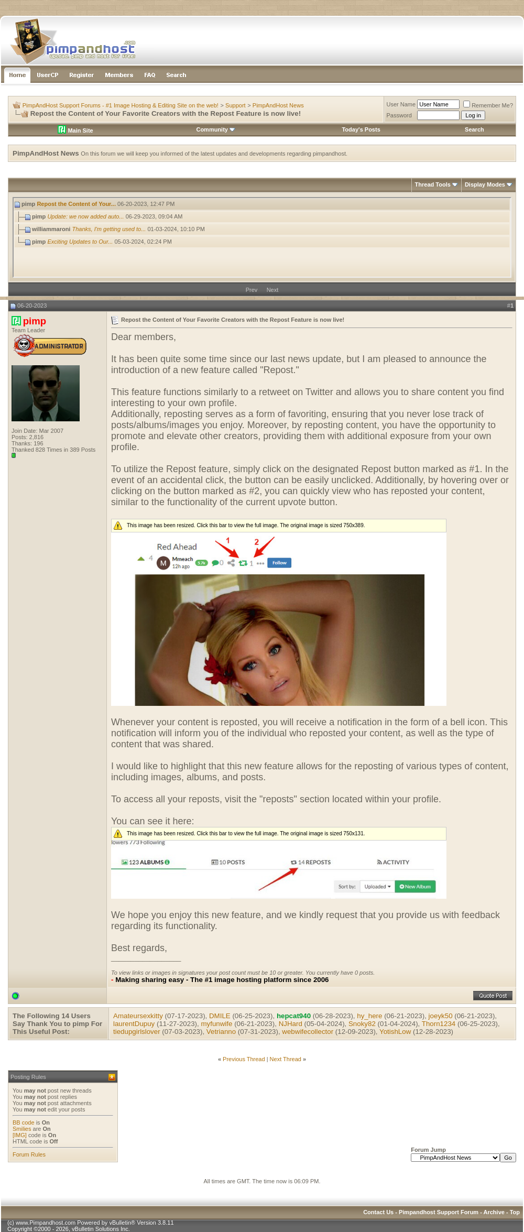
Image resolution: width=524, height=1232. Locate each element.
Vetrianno (221, 1031)
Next (273, 290)
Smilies (22, 1129)
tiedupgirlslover (136, 1031)
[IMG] (20, 1135)
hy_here (369, 1016)
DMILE (220, 1016)
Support (235, 105)
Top (515, 1212)
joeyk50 (441, 1016)
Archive (494, 1212)
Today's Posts (361, 129)
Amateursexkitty (138, 1016)
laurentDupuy (134, 1024)
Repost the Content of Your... (76, 204)
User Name (401, 104)
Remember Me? (488, 105)
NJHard (290, 1024)
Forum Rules (29, 1154)
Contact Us (378, 1212)
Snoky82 (362, 1024)
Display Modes (485, 184)
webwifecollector (307, 1031)
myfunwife (216, 1024)
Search (474, 129)
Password (399, 115)
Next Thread (285, 1059)
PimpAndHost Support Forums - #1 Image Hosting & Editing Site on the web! (121, 105)
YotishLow (395, 1031)
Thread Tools (433, 184)
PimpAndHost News (278, 105)
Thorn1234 (438, 1024)
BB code (24, 1122)
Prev (252, 290)
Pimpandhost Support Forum (438, 1212)
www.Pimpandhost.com (45, 1222)
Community (215, 129)
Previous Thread (244, 1059)
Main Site (75, 130)
